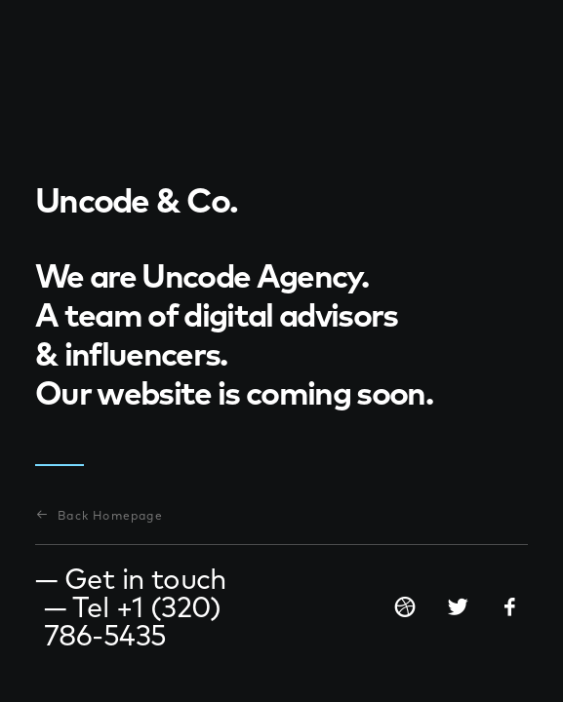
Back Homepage (99, 515)
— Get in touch (130, 578)
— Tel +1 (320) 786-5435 (132, 620)
